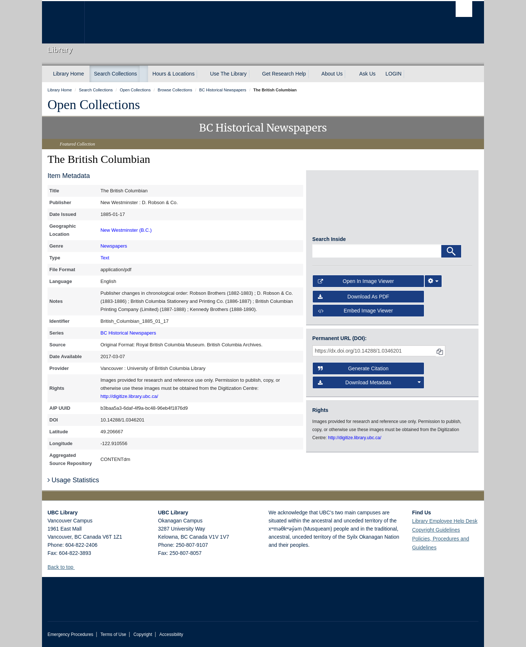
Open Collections (94, 104)
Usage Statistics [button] (73, 480)
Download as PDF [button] (353, 299)
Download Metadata (369, 385)
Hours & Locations (173, 74)
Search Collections (115, 74)
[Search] (451, 254)
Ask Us (367, 74)
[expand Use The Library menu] (253, 74)
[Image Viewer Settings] (433, 284)
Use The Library (228, 74)
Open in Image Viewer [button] (356, 284)
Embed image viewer (355, 314)
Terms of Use (113, 634)
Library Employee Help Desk (444, 521)
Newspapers (114, 246)
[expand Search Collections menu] (143, 74)
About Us (332, 74)
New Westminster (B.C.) (126, 230)
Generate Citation (353, 371)
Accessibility (171, 634)
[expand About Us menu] (349, 74)
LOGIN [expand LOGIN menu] (394, 74)
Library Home (68, 74)
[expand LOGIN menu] (408, 74)
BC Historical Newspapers (128, 333)
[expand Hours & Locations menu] (201, 74)
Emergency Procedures (70, 634)
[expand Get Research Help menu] (312, 74)
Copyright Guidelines (436, 530)
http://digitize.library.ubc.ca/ (129, 396)
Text (105, 257)
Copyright (142, 634)
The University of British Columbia (63, 22)
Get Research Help (284, 74)
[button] (77, 567)
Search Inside (329, 242)
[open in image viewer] (332, 206)
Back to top (64, 567)
